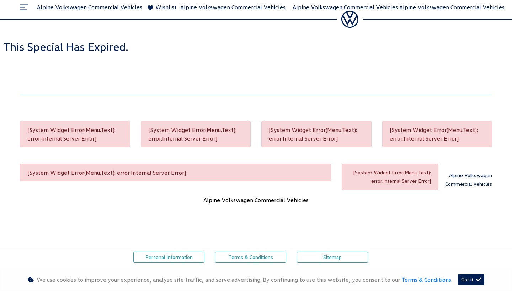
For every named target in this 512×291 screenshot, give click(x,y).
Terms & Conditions (251, 257)
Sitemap (332, 257)
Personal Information (169, 257)
